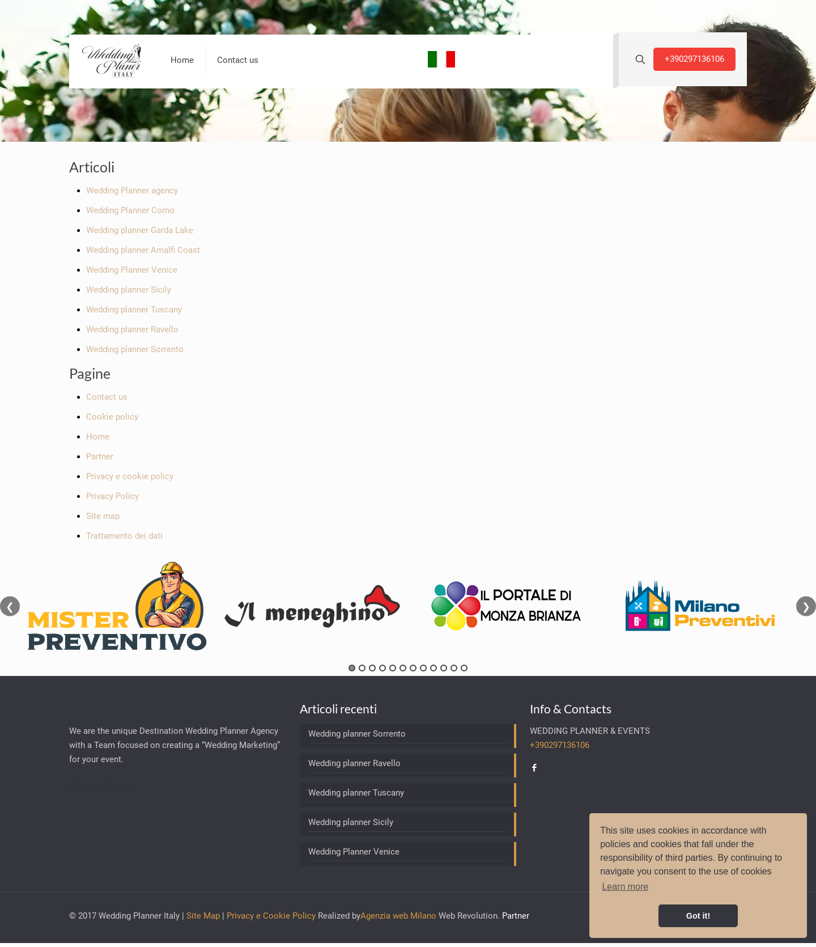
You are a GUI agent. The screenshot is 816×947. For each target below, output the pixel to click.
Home (97, 437)
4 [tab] (382, 668)
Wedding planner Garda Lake (139, 230)
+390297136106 (694, 59)
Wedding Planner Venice (131, 270)
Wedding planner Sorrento (135, 349)
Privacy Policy (112, 496)
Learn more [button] (625, 886)
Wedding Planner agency (132, 190)
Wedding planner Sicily (128, 290)
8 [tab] (423, 668)
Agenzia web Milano (398, 916)
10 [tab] (443, 668)
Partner (99, 456)
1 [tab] (351, 668)
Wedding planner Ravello (132, 329)
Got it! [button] (698, 915)
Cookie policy (112, 417)
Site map (103, 516)
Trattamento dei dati (124, 536)
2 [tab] (362, 668)
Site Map (203, 916)
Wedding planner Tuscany (134, 310)
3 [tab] (372, 668)
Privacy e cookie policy (129, 476)
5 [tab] (392, 668)
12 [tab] (464, 668)
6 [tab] (403, 668)
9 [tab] (433, 668)
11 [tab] (453, 668)
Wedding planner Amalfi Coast (143, 250)
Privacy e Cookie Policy (271, 916)
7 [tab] (413, 668)
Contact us (107, 397)
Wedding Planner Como (130, 210)
